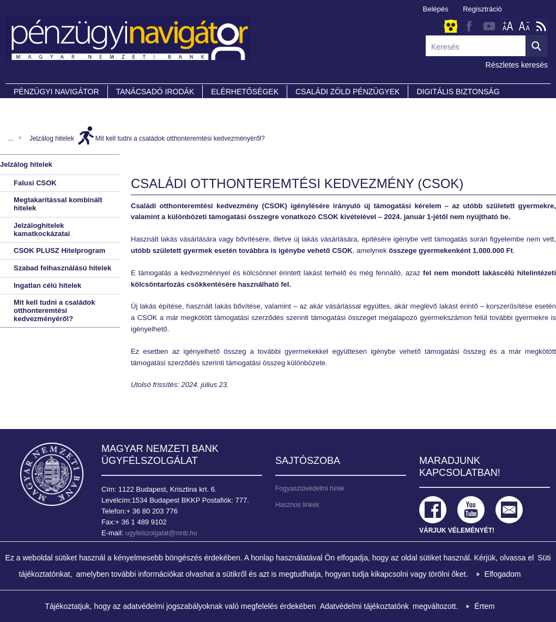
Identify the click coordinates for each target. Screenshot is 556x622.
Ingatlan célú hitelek (47, 285)
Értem (484, 606)
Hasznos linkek (297, 505)
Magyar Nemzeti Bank (51, 474)
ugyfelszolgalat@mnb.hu (161, 533)
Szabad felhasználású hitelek (62, 268)
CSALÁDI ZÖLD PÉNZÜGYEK (347, 91)
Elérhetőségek (245, 91)
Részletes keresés (517, 65)
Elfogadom (503, 574)
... (11, 138)
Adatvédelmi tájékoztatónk (364, 606)
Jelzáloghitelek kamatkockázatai (42, 229)
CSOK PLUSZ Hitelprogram (59, 250)
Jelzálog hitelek (51, 138)
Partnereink (41, 106)
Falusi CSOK (35, 183)
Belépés (436, 9)
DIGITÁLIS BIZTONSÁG (457, 91)
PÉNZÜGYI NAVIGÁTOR (56, 91)
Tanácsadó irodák (155, 91)
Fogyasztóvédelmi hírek (310, 488)
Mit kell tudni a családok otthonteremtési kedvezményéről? (180, 138)
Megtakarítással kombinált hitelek (58, 204)
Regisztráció (482, 9)
